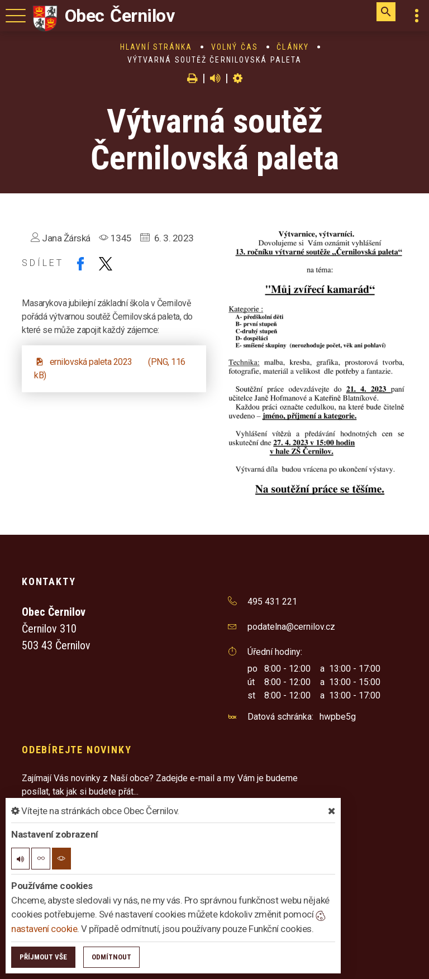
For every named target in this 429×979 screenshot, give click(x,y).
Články (293, 46)
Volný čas (234, 46)
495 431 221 (272, 601)
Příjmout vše (43, 957)
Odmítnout (111, 957)
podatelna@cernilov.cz (291, 626)
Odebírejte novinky (76, 749)
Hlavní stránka (156, 46)
